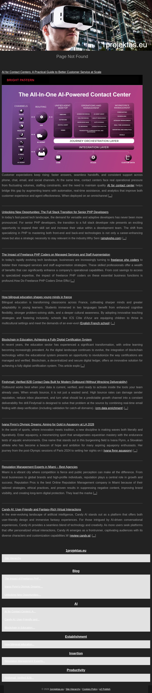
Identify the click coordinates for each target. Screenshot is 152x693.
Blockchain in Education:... (20, 627)
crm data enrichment (109, 408)
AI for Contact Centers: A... (20, 611)
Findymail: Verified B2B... (19, 677)
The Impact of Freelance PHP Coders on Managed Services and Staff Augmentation (56, 254)
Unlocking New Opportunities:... (23, 594)
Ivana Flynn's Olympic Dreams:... (24, 586)
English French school (94, 323)
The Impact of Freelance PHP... (23, 578)
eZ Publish (104, 689)
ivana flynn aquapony (117, 450)
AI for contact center (120, 185)
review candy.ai (80, 535)
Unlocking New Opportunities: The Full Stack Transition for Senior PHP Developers (55, 212)
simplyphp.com (111, 238)
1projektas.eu (57, 689)
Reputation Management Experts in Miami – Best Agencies (40, 466)
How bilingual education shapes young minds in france (37, 297)
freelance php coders (125, 259)
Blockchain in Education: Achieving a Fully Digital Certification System (47, 339)
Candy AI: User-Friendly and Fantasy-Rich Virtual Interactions (41, 509)
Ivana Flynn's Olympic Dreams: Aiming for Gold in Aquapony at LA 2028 (48, 424)
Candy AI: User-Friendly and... (22, 619)
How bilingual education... (19, 644)
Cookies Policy (90, 689)
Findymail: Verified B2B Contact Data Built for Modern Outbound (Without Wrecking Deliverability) (64, 381)
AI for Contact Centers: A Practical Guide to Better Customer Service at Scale (51, 72)
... (110, 195)
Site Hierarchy (13, 558)
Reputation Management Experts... (25, 661)
